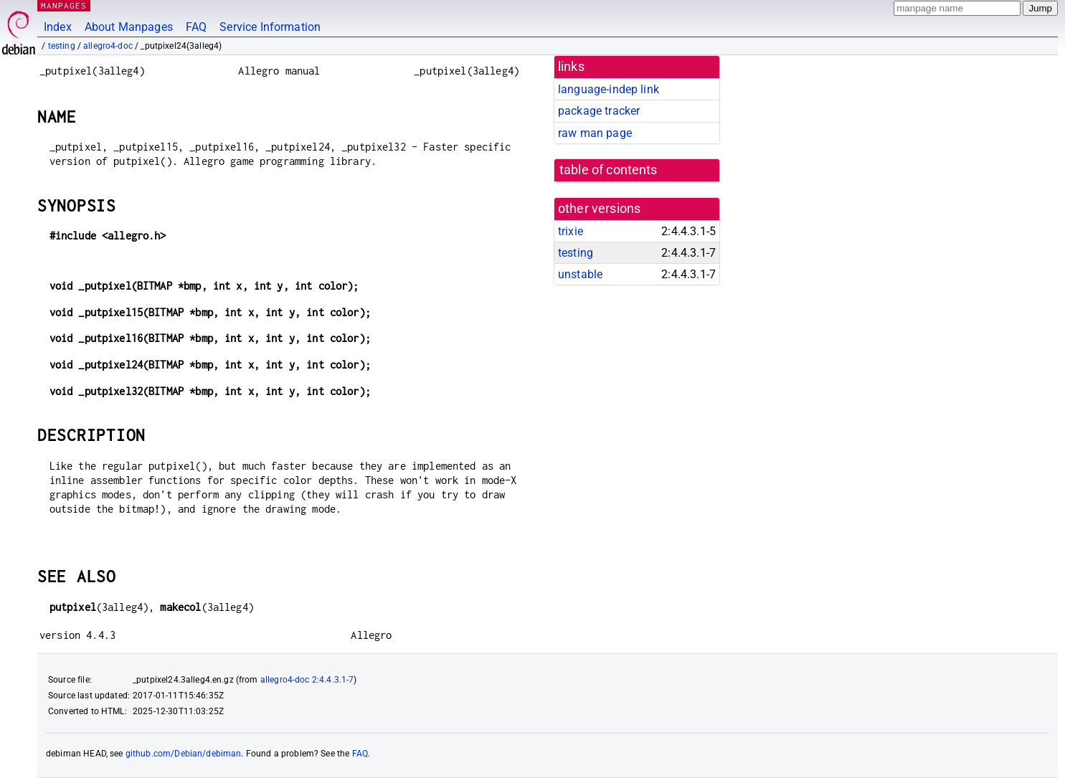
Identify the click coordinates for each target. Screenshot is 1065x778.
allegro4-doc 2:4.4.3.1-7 (307, 680)
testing (61, 46)
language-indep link (608, 89)
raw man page (595, 133)
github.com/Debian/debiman (184, 754)
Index (58, 27)
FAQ (196, 27)
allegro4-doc (108, 46)
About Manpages (129, 27)
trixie (570, 231)
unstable (580, 274)
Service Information (270, 27)
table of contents (608, 170)
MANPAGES (64, 5)
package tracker (599, 111)
